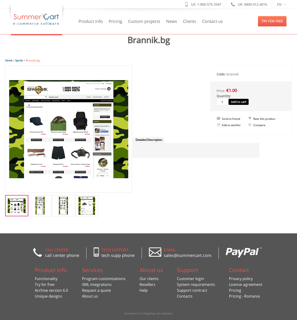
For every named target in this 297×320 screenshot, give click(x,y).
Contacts (185, 296)
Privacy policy (241, 278)
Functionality (46, 278)
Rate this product (264, 119)
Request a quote (96, 290)
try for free (272, 21)
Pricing (115, 21)
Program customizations (103, 278)
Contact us (212, 21)
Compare (259, 125)
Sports (19, 60)
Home (8, 60)
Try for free (44, 284)
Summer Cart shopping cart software (149, 313)
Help (144, 290)
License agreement (245, 284)
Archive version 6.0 (51, 290)
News (171, 21)
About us (90, 296)
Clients (189, 21)
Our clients (149, 278)
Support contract (192, 290)
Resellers (147, 284)
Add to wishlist (231, 125)
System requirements (196, 284)
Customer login (190, 278)
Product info (91, 21)
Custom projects (144, 21)
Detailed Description (149, 140)
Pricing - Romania (244, 296)
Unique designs (48, 296)
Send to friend (231, 119)
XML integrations (97, 284)
